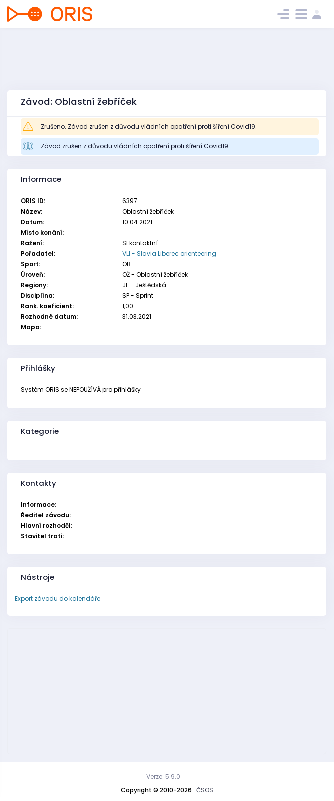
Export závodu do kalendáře (57, 598)
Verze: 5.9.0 (163, 776)
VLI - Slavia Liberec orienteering (169, 253)
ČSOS (205, 790)
